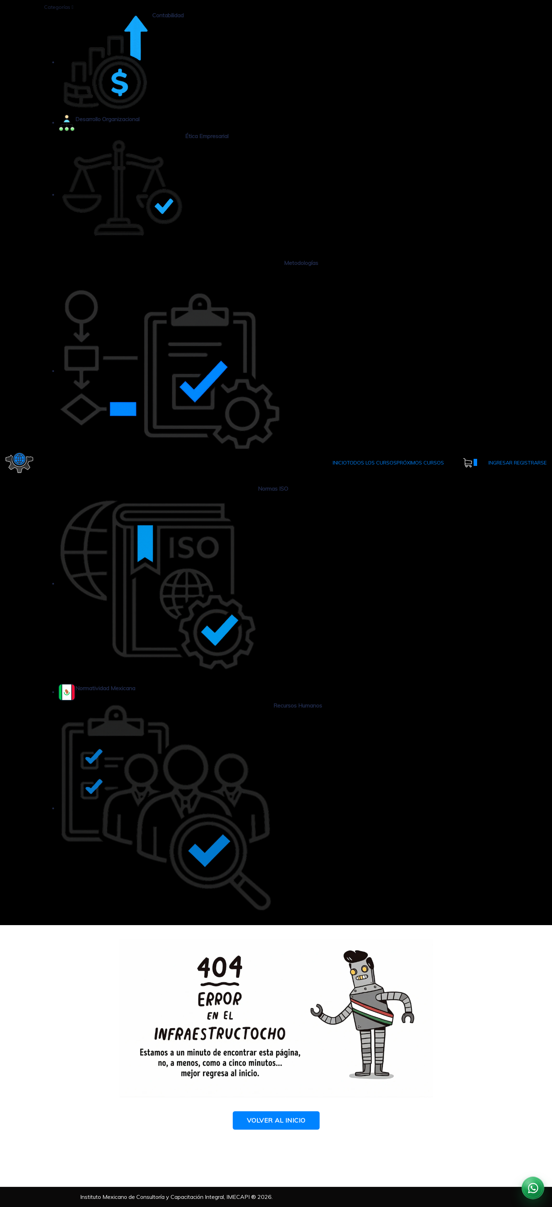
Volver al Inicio (276, 1120)
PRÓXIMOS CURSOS (420, 463)
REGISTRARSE (530, 463)
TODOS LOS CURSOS (372, 463)
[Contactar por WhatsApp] (533, 1188)
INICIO (340, 463)
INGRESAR (501, 463)
